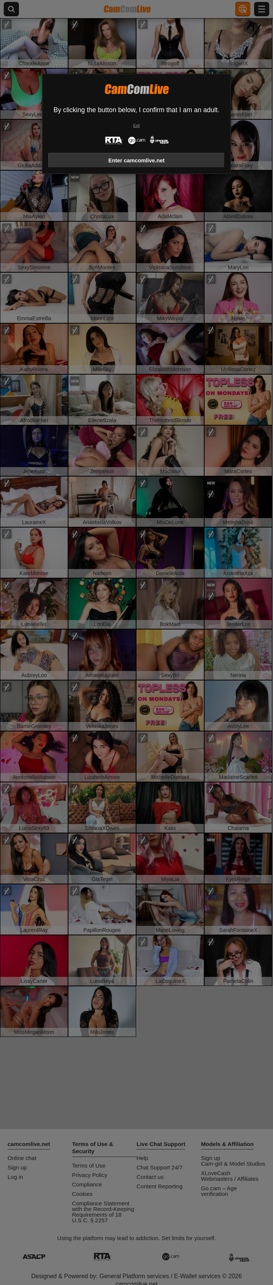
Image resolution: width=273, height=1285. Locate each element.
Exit (136, 125)
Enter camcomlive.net (137, 160)
